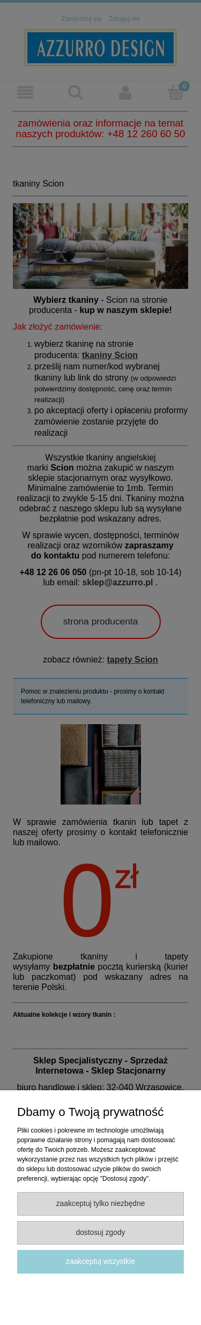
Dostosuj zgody (100, 1233)
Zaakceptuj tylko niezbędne (100, 1204)
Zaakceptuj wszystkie (100, 1261)
